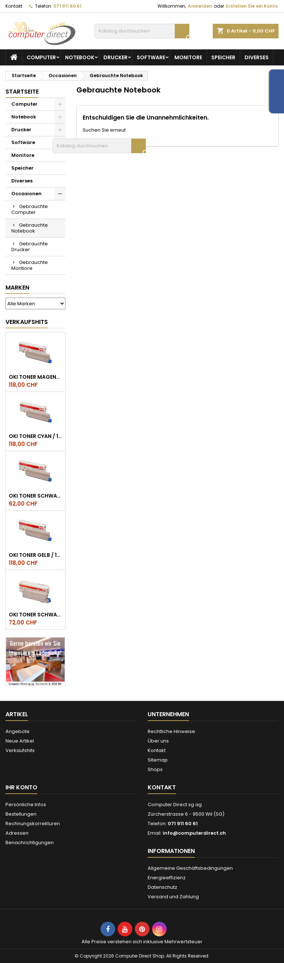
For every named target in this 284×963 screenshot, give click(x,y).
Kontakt (13, 6)
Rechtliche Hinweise (171, 731)
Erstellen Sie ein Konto (252, 6)
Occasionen (26, 193)
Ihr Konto (21, 787)
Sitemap (158, 759)
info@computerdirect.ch (194, 833)
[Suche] (142, 31)
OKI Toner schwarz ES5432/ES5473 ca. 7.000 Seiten (35, 615)
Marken (17, 287)
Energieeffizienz (167, 877)
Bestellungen (21, 814)
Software (151, 57)
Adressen (17, 833)
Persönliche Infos (25, 804)
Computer (41, 57)
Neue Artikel (19, 740)
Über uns (158, 740)
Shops (155, 769)
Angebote (17, 731)
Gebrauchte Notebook (29, 228)
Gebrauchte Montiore (29, 265)
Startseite (22, 91)
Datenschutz (162, 887)
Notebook (79, 57)
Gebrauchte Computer (29, 209)
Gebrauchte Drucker (29, 246)
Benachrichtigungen (29, 842)
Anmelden (200, 6)
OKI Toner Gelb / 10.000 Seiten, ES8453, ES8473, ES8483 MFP (35, 555)
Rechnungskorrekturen (32, 823)
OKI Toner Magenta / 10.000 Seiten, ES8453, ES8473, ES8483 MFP (35, 377)
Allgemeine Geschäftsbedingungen (190, 868)
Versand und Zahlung (173, 896)
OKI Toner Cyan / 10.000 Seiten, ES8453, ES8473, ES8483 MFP (35, 436)
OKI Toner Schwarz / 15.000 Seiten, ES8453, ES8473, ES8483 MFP (35, 496)
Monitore (188, 57)
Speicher (223, 57)
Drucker (115, 57)
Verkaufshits (26, 322)
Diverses (257, 57)
